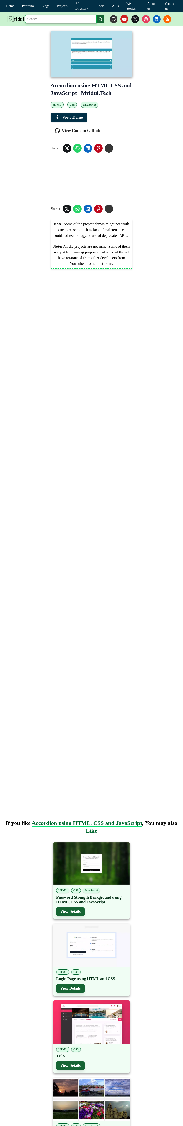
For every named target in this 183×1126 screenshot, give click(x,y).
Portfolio (28, 6)
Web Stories (131, 6)
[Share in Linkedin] (88, 148)
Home (10, 6)
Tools (100, 6)
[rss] (167, 19)
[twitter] (135, 19)
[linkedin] (157, 19)
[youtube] (124, 19)
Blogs (45, 6)
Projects (62, 6)
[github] (113, 19)
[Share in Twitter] (67, 148)
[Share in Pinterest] (98, 148)
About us (151, 6)
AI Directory (81, 6)
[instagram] (146, 19)
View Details (70, 912)
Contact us (170, 6)
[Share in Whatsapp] (77, 148)
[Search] (61, 19)
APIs (115, 6)
